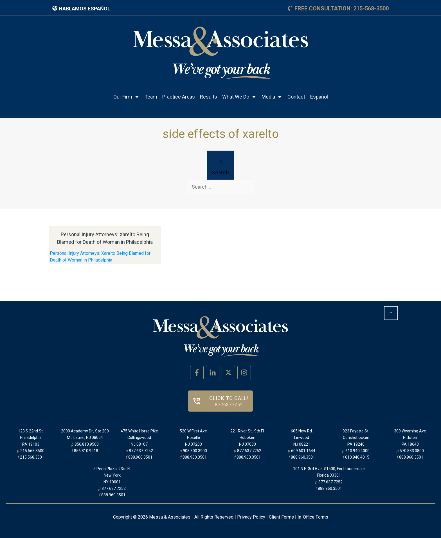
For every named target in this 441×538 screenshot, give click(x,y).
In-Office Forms (313, 517)
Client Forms (281, 517)
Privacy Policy (251, 517)
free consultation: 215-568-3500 (341, 8)
